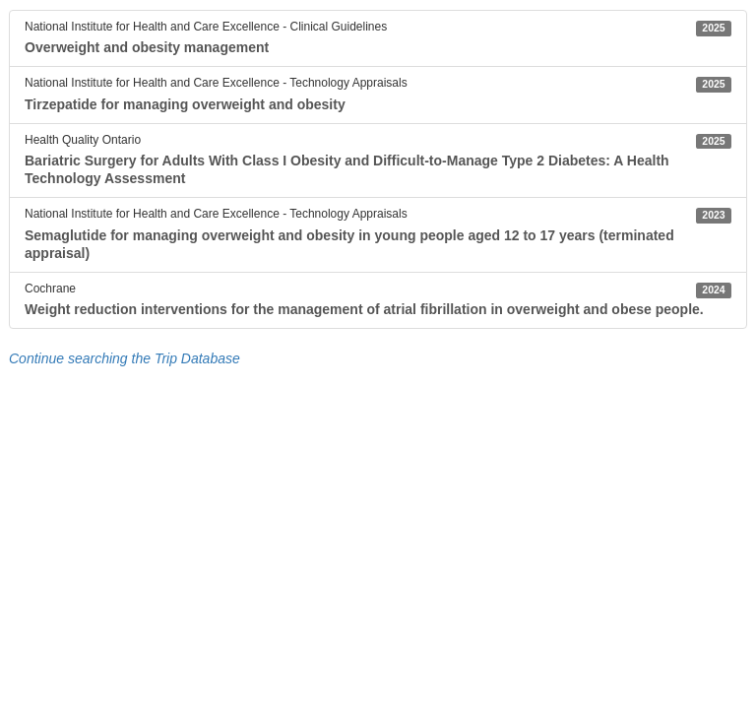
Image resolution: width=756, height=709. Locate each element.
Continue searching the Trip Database (124, 358)
